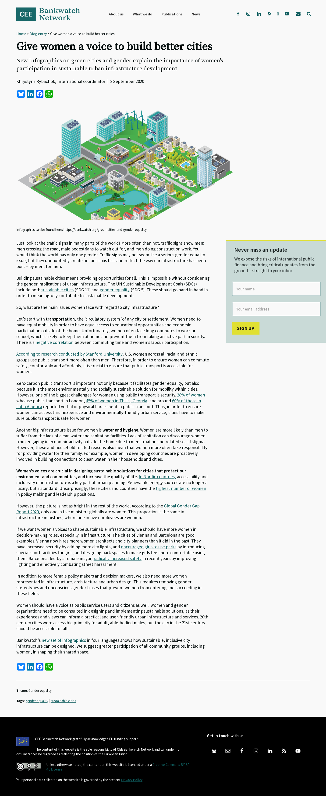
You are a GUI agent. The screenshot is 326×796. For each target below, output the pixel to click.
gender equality (36, 701)
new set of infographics (64, 640)
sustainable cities (63, 701)
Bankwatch (51, 14)
